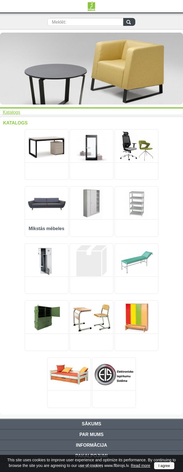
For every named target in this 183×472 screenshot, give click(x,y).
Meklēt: (59, 22)
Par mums (91, 434)
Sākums (91, 423)
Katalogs (11, 112)
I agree (164, 466)
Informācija (91, 445)
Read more (140, 465)
